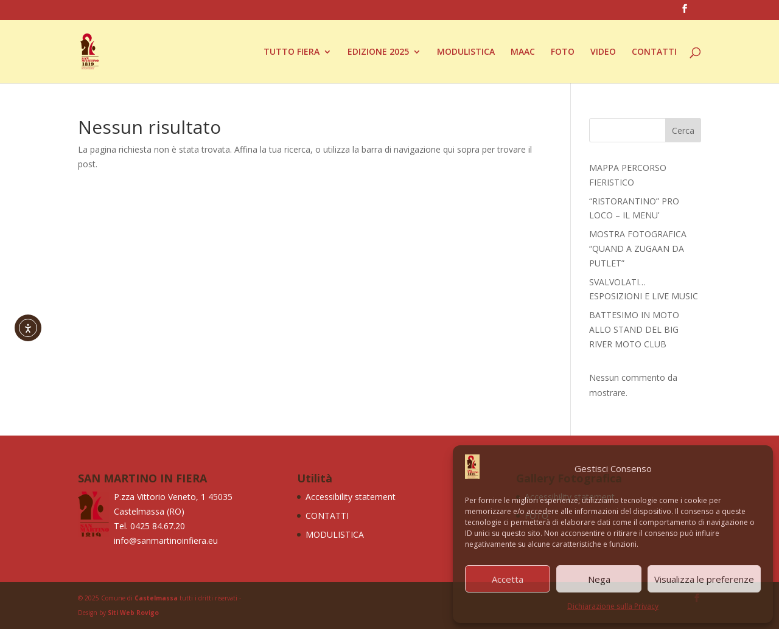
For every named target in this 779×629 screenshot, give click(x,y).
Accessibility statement (351, 496)
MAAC (523, 52)
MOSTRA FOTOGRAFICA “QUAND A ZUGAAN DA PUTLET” (637, 248)
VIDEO (603, 52)
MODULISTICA (466, 52)
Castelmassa (156, 598)
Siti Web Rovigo (133, 612)
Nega (599, 579)
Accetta (507, 579)
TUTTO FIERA (292, 52)
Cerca (683, 130)
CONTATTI (654, 52)
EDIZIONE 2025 (378, 52)
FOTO (563, 52)
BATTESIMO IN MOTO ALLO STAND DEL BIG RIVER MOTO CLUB (634, 329)
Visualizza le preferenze (704, 579)
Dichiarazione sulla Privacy (612, 606)
